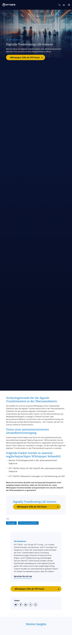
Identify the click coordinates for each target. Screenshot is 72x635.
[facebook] (21, 604)
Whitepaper (11, 523)
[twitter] (30, 604)
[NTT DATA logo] (9, 5)
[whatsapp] (35, 604)
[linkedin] (25, 604)
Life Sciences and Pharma (28, 523)
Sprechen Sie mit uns (23, 576)
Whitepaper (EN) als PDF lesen (27, 57)
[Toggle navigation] (69, 5)
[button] (61, 4)
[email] (16, 604)
